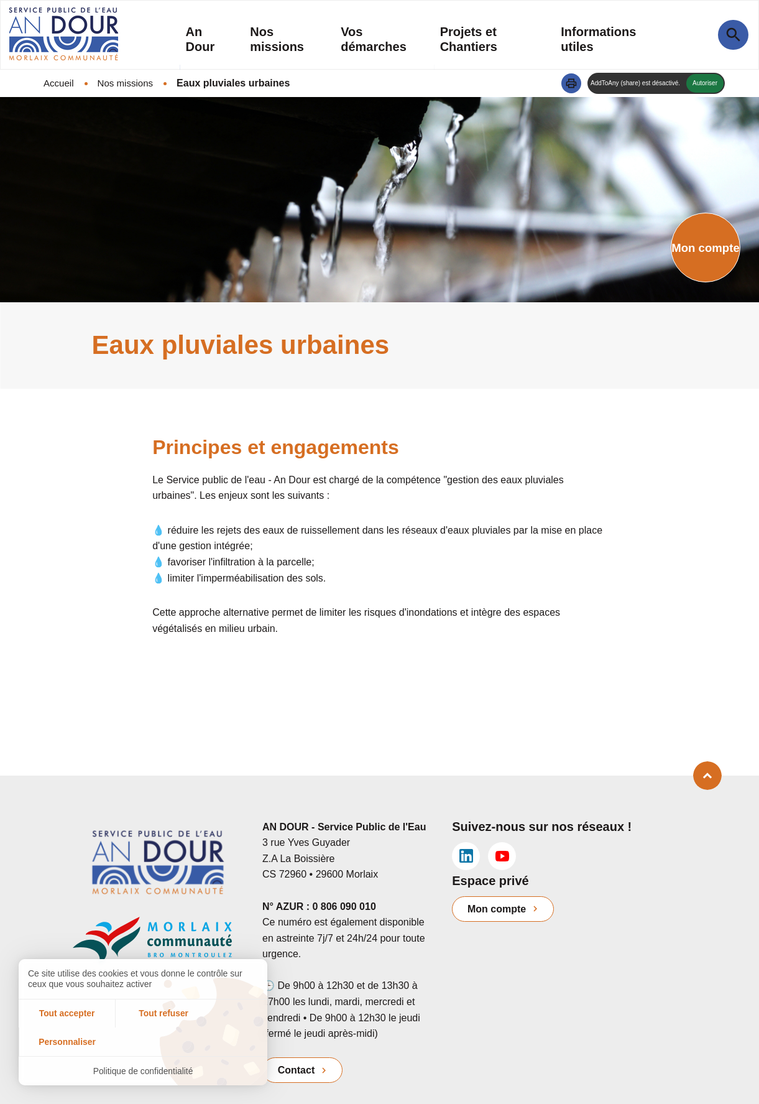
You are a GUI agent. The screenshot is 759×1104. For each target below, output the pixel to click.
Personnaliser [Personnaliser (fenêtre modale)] (226, 1041)
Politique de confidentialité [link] (143, 1070)
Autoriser (704, 83)
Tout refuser (143, 1041)
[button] (571, 83)
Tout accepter (60, 1041)
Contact (297, 1059)
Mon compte (498, 898)
